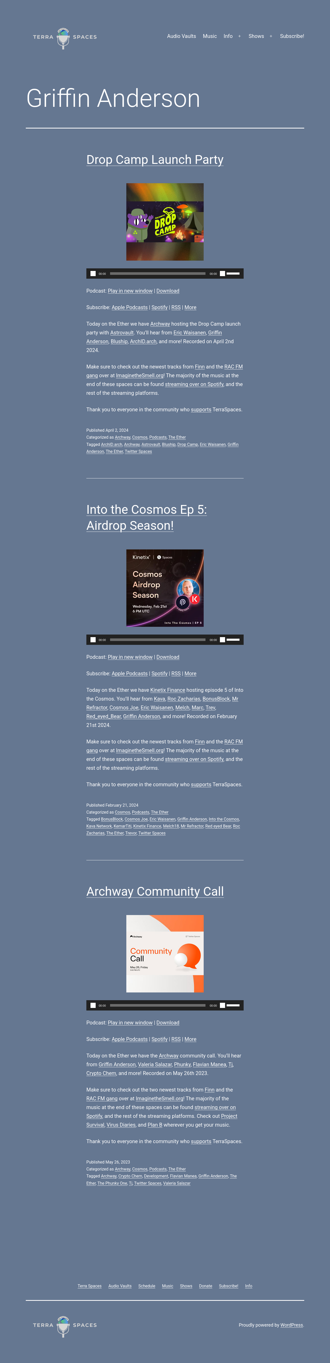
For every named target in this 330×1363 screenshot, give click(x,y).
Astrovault (122, 333)
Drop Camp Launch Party (155, 159)
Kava (159, 699)
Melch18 (171, 826)
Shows (256, 36)
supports (201, 409)
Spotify (160, 307)
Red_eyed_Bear (103, 716)
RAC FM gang (102, 1098)
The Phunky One (112, 1183)
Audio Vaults (181, 36)
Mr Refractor (192, 826)
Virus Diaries (121, 1125)
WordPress (291, 1325)
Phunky (182, 1064)
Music (210, 36)
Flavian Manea (209, 1064)
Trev (210, 707)
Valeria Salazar (155, 1064)
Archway (160, 324)
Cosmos (139, 437)
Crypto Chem (101, 1073)
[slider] (158, 273)
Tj (230, 1064)
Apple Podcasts (130, 307)
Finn (200, 367)
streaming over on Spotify (194, 384)
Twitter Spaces (138, 451)
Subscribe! (292, 36)
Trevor (131, 833)
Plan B (155, 1125)
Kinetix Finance (167, 690)
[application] (165, 273)
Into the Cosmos (224, 819)
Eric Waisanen (190, 333)
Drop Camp (187, 444)
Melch (182, 707)
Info (228, 36)
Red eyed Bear (218, 826)
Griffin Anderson (141, 716)
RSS (176, 307)
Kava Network (99, 826)
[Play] (93, 273)
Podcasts (158, 437)
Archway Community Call (155, 891)
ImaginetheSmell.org (139, 375)
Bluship (119, 341)
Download (167, 291)
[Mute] (222, 273)
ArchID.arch (143, 341)
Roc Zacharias (183, 699)
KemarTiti (122, 826)
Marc (197, 707)
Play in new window (130, 291)
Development (156, 1176)
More (190, 307)
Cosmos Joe (124, 707)
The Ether (177, 437)
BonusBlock (216, 699)
